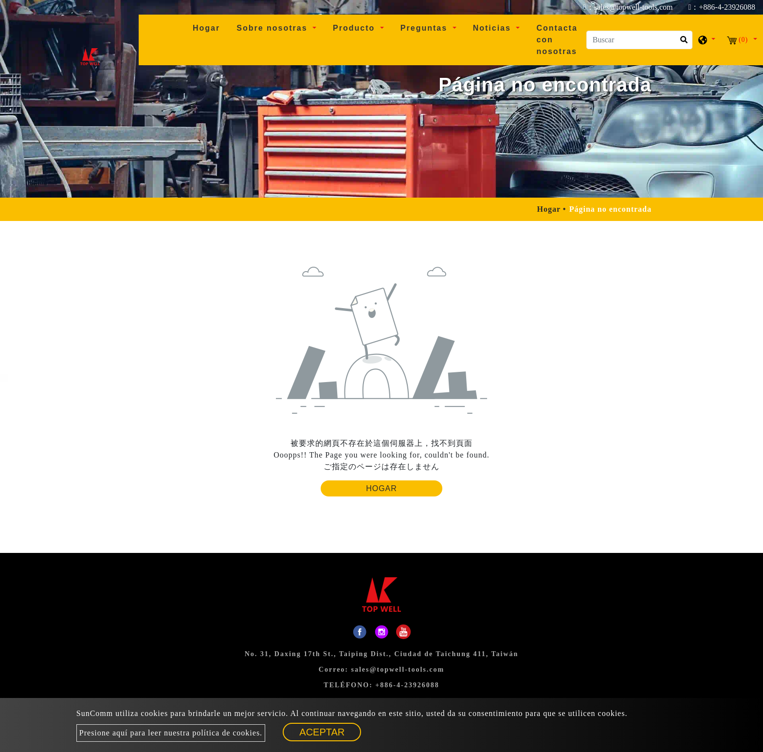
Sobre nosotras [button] (273, 28)
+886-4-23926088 (407, 685)
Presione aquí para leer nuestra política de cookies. (170, 733)
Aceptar (322, 732)
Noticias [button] (493, 28)
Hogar (210, 27)
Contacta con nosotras (556, 39)
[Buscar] (639, 40)
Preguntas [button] (425, 28)
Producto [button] (355, 28)
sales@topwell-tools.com (398, 669)
